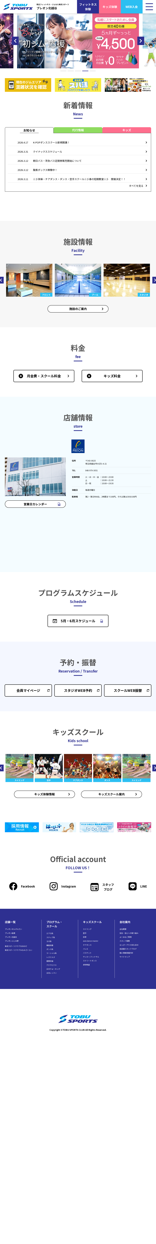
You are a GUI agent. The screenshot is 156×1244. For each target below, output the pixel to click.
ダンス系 (49, 949)
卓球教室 (86, 964)
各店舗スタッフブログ (128, 949)
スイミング (87, 929)
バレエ (85, 949)
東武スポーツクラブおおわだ (16, 946)
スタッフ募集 (125, 941)
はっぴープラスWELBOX (129, 945)
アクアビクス (51, 965)
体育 (84, 937)
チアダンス (87, 945)
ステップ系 (50, 937)
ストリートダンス (90, 960)
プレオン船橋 (10, 933)
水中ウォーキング (53, 969)
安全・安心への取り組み (129, 933)
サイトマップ (125, 957)
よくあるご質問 (126, 937)
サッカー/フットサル (91, 957)
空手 (84, 933)
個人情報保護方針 (126, 953)
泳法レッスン (51, 973)
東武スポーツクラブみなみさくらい (18, 950)
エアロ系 (49, 933)
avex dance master (90, 941)
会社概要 (123, 929)
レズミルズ (50, 957)
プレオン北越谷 (11, 937)
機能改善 (49, 945)
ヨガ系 (49, 941)
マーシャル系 (51, 953)
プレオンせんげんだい (13, 929)
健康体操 (49, 961)
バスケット (87, 953)
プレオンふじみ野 (12, 941)
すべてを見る (136, 186)
